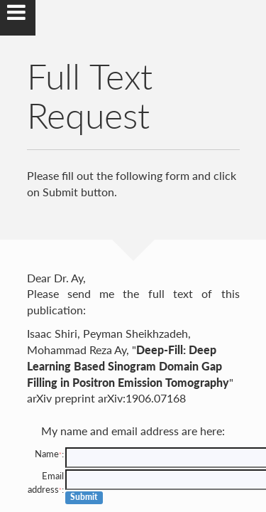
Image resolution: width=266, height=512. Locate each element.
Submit (84, 496)
